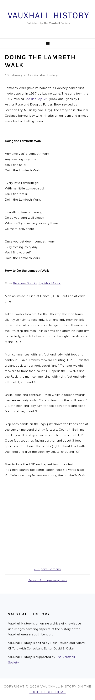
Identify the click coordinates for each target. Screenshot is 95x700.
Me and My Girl (36, 99)
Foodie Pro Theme (47, 692)
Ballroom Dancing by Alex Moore (37, 283)
